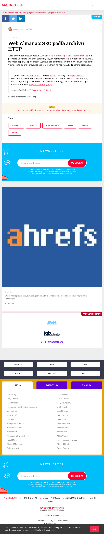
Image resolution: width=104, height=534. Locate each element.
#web (14, 132)
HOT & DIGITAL (28, 498)
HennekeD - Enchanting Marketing (22, 407)
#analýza (16, 125)
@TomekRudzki (33, 75)
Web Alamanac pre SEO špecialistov (66, 55)
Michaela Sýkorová (15, 427)
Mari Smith (61, 419)
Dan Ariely (11, 394)
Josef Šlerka (62, 411)
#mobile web (52, 125)
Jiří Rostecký (62, 407)
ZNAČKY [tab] (86, 385)
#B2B (52, 364)
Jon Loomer (12, 411)
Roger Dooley (63, 448)
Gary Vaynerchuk (64, 403)
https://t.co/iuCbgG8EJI (40, 84)
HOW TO (50, 501)
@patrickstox (77, 75)
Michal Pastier (13, 432)
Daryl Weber (12, 398)
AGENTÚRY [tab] (52, 385)
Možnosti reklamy (52, 516)
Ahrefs (8, 291)
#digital (33, 125)
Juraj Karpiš (12, 415)
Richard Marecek (14, 444)
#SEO (70, 125)
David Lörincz (63, 398)
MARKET (93, 498)
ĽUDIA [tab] (17, 385)
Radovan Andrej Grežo (67, 440)
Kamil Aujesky (63, 415)
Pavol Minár (12, 440)
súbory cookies (30, 527)
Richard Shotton (64, 444)
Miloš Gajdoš (62, 436)
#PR (85, 364)
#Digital (18, 364)
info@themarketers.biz (52, 523)
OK (94, 529)
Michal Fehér (63, 427)
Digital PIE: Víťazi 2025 (57, 13)
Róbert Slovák (13, 448)
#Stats (85, 373)
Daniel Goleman (64, 394)
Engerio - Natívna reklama (38, 13)
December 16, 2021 (41, 90)
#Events (19, 373)
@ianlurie (51, 75)
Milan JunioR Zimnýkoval (18, 436)
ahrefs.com (9, 303)
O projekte (10, 498)
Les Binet (11, 419)
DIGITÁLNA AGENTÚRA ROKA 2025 (14, 13)
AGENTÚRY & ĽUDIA (74, 498)
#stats (85, 125)
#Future (52, 373)
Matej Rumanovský (15, 423)
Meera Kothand (63, 423)
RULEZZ (55, 498)
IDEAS (44, 498)
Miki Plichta (62, 432)
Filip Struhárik (13, 403)
